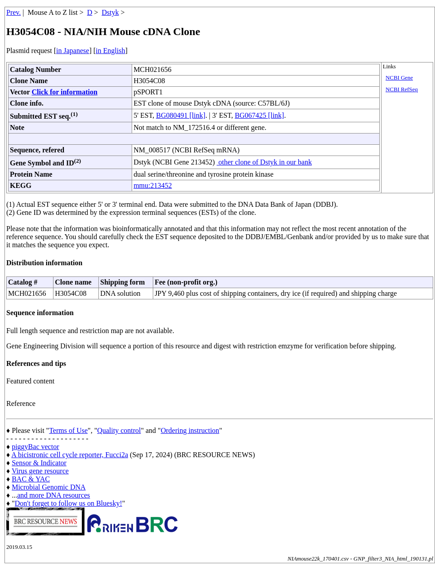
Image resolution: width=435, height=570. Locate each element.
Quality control (119, 430)
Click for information (64, 92)
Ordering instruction (190, 430)
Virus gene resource (40, 471)
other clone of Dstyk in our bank (264, 162)
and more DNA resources (53, 495)
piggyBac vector (35, 446)
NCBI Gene (399, 78)
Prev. (13, 12)
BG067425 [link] (259, 115)
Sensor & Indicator (39, 463)
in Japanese (72, 50)
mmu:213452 (152, 185)
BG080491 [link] (180, 115)
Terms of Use (68, 430)
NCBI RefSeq (401, 89)
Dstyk (110, 12)
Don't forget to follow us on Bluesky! (68, 503)
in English (110, 50)
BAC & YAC (31, 479)
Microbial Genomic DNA (48, 487)
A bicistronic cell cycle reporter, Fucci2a (69, 455)
